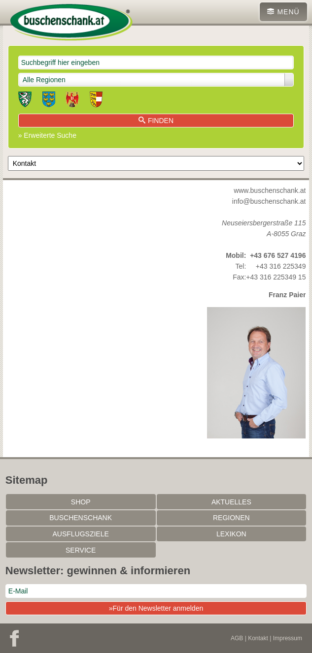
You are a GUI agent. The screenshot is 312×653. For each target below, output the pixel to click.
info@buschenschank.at (269, 201)
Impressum (287, 638)
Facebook (14, 638)
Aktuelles (231, 502)
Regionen (231, 518)
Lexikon (231, 534)
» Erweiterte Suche (47, 135)
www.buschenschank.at (270, 190)
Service (81, 550)
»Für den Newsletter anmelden (156, 608)
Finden (156, 120)
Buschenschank (80, 518)
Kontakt (258, 638)
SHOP (81, 502)
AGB (237, 638)
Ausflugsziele (80, 534)
